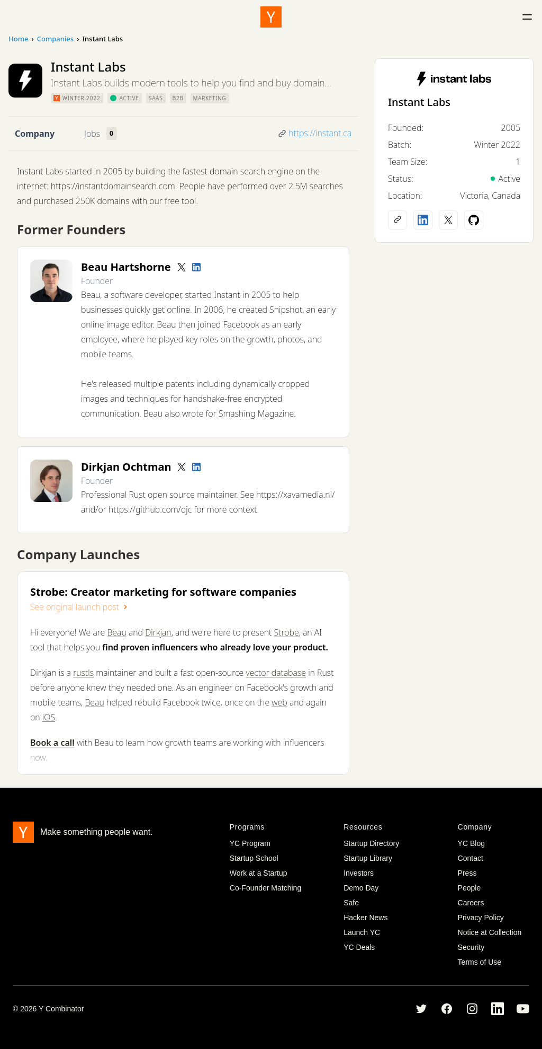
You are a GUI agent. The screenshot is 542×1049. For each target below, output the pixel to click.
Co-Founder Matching (265, 888)
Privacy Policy (481, 917)
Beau (116, 632)
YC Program (250, 843)
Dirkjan (158, 632)
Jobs (92, 133)
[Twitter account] (181, 267)
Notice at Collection (490, 932)
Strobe (286, 632)
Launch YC (362, 932)
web (279, 702)
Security (471, 947)
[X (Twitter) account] (448, 220)
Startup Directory (371, 843)
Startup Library (368, 858)
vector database (276, 672)
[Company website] (397, 220)
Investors (359, 873)
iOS (48, 717)
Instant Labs (419, 102)
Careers (471, 902)
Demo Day (361, 888)
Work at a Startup (258, 873)
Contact (470, 858)
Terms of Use (479, 962)
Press (467, 873)
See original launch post (80, 607)
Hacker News (365, 917)
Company (35, 133)
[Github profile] (473, 220)
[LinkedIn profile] (196, 267)
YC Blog (471, 843)
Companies (55, 38)
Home (18, 38)
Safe (351, 902)
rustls (83, 672)
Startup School (254, 858)
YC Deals (359, 947)
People (469, 888)
